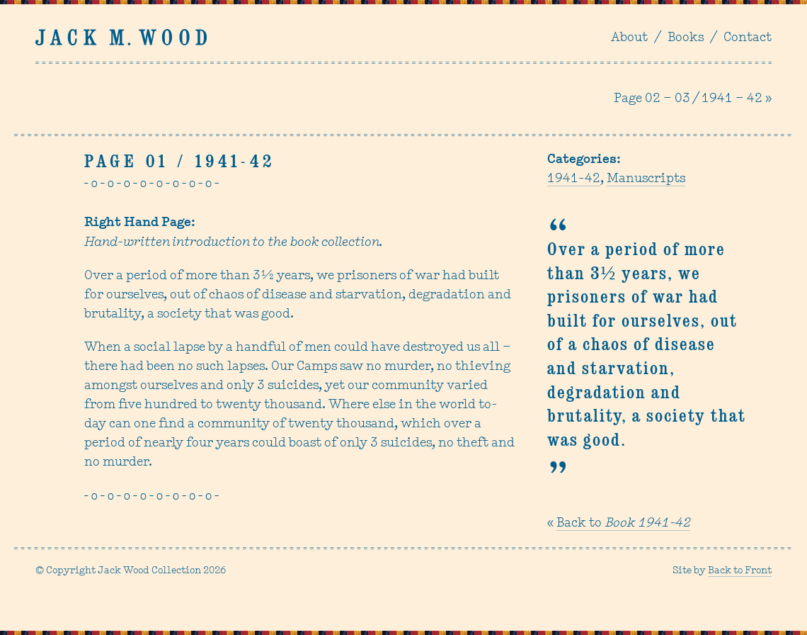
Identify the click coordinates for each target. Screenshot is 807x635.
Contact (747, 38)
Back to (623, 523)
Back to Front (740, 571)
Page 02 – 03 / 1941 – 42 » (693, 99)
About (629, 38)
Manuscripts (646, 179)
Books (686, 38)
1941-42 (573, 179)
